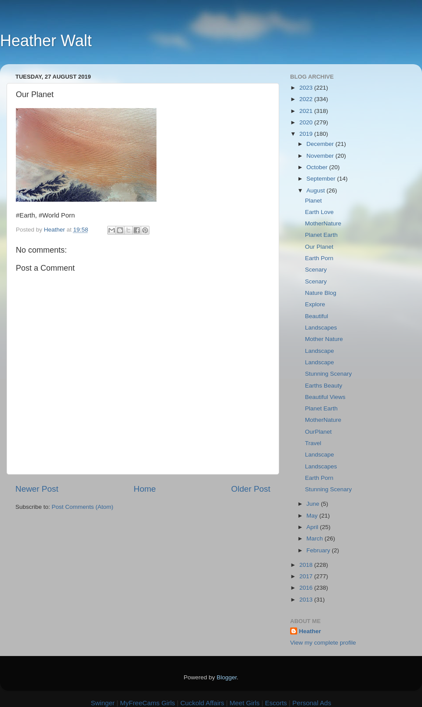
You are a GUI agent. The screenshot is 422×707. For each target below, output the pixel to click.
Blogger (227, 677)
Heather (310, 631)
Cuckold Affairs (202, 703)
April (313, 527)
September (321, 178)
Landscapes (321, 327)
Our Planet (319, 246)
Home (145, 488)
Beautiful (316, 316)
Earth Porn (319, 258)
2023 (306, 87)
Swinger (103, 703)
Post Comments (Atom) (82, 507)
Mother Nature (324, 339)
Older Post (250, 488)
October (317, 167)
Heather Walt (46, 41)
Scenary (316, 269)
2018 (306, 565)
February (319, 550)
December (320, 144)
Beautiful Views (325, 397)
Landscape (319, 351)
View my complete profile (323, 642)
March (315, 538)
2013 (306, 599)
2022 (306, 99)
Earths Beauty (323, 385)
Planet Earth (321, 235)
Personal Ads (311, 703)
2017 (306, 576)
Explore (315, 304)
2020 (306, 122)
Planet (313, 200)
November (320, 155)
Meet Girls (244, 703)
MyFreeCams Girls (147, 703)
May (312, 515)
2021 (306, 111)
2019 (306, 134)
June (313, 503)
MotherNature (323, 223)
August (316, 190)
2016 (306, 587)
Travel (313, 443)
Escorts (276, 703)
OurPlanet (318, 431)
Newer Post (36, 488)
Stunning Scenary (328, 373)
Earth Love (319, 212)
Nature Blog (320, 293)
